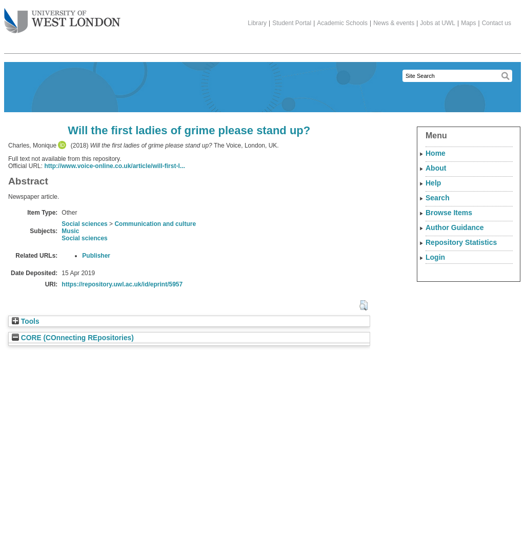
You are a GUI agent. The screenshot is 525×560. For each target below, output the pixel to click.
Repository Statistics (461, 242)
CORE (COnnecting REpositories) (73, 338)
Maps (468, 23)
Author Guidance (455, 227)
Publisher (96, 255)
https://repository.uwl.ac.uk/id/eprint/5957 (122, 284)
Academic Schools (342, 23)
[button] (363, 305)
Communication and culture (155, 223)
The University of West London (62, 17)
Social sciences (84, 223)
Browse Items (449, 213)
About (436, 168)
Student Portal (291, 23)
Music (70, 231)
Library (257, 23)
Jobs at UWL (437, 23)
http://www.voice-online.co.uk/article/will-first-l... (114, 166)
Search (438, 198)
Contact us (496, 23)
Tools (25, 321)
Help (433, 183)
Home (436, 153)
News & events (393, 23)
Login (435, 257)
